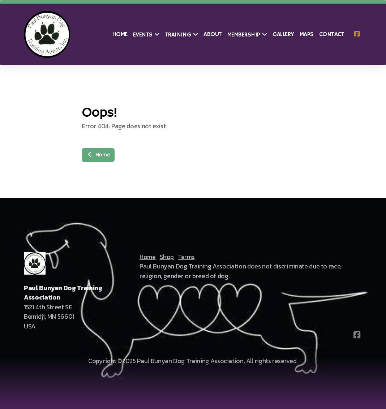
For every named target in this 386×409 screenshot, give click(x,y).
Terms (186, 257)
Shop (167, 257)
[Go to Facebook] (356, 34)
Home (98, 155)
